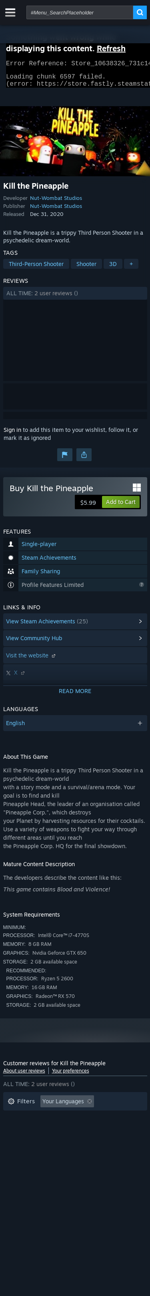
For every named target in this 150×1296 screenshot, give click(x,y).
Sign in (12, 434)
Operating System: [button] (32, 1142)
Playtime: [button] (20, 1130)
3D (113, 268)
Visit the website (31, 660)
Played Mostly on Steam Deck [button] (87, 1130)
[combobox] (79, 12)
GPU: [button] (106, 1142)
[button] (75, 298)
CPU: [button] (78, 1142)
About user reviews (24, 1075)
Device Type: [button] (24, 1154)
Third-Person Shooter (36, 268)
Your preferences (70, 1075)
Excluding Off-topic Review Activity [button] (54, 1118)
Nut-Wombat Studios (56, 203)
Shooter (86, 268)
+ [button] (131, 268)
